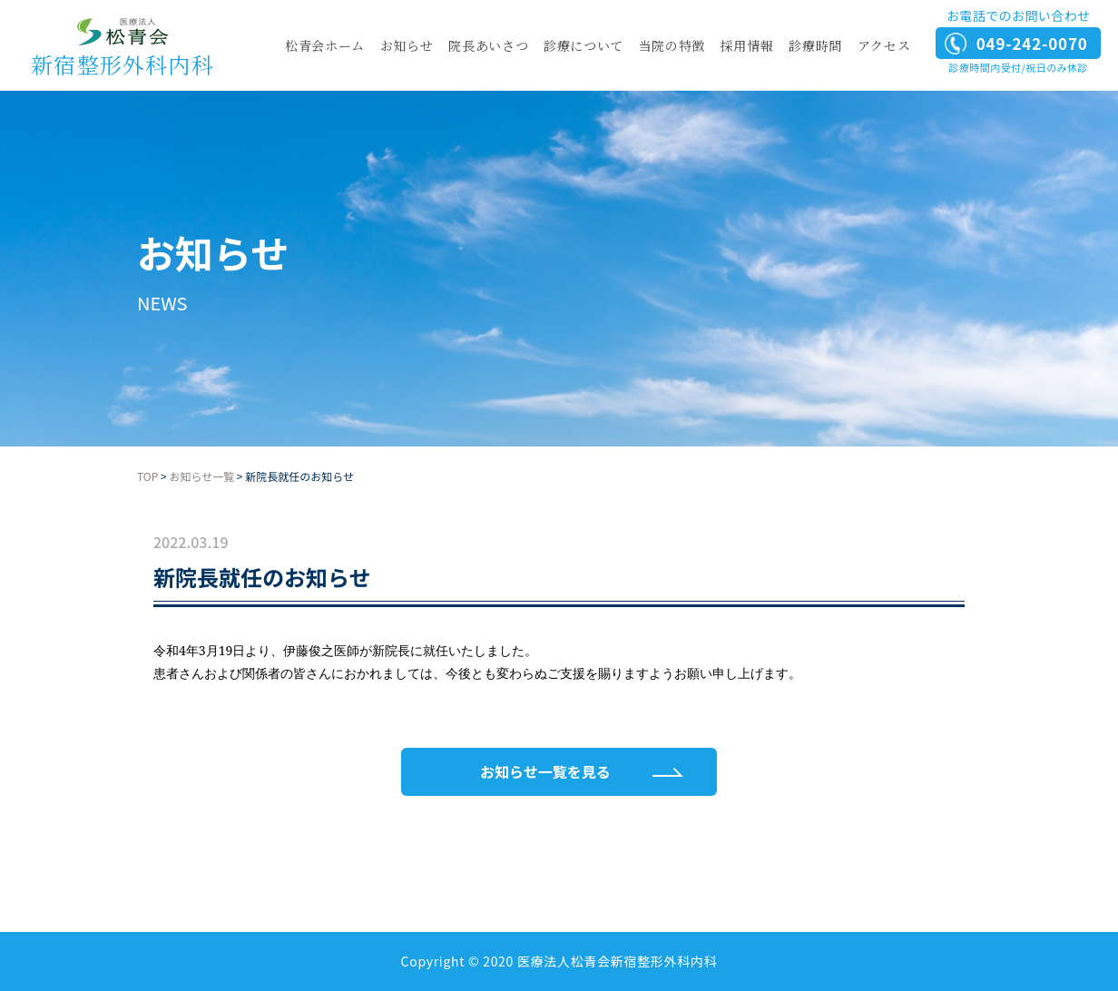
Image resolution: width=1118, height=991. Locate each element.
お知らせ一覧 (201, 476)
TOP (147, 476)
